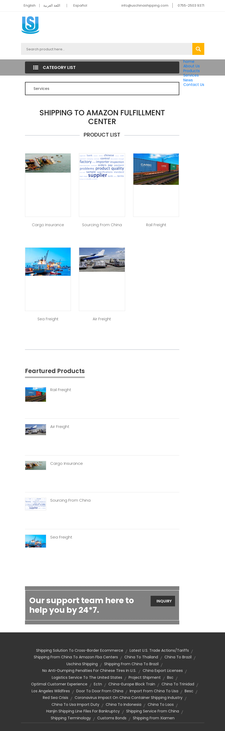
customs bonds (111, 718)
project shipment (145, 677)
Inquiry (164, 601)
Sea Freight (47, 319)
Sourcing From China (70, 500)
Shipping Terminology (71, 718)
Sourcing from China (102, 224)
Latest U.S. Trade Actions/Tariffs (159, 650)
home (188, 61)
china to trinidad (178, 684)
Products (191, 70)
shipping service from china (152, 711)
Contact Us (193, 84)
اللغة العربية (51, 5)
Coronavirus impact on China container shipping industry (128, 697)
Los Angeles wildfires (51, 691)
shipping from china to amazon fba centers (76, 657)
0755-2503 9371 (191, 5)
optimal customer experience (59, 684)
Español (80, 5)
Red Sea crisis (55, 697)
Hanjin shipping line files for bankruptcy (83, 711)
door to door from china (99, 691)
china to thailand (141, 657)
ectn (98, 684)
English (30, 5)
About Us (191, 66)
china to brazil (178, 657)
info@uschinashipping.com (144, 5)
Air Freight (102, 319)
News (188, 80)
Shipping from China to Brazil (131, 664)
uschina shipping (82, 664)
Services (191, 75)
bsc (170, 677)
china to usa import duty (75, 704)
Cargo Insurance (48, 224)
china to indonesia (123, 704)
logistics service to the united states (87, 677)
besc (189, 691)
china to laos (161, 704)
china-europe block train (131, 684)
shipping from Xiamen (154, 718)
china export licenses (163, 670)
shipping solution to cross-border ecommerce (79, 650)
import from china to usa (154, 691)
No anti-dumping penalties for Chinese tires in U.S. (89, 670)
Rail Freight (156, 224)
